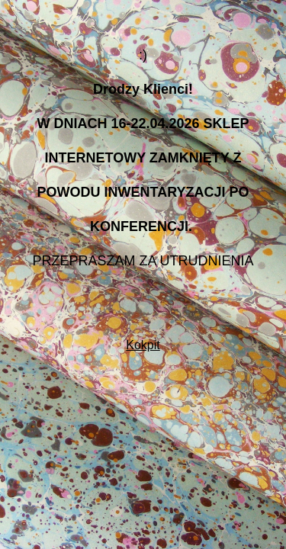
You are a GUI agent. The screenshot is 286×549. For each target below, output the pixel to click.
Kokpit (142, 345)
